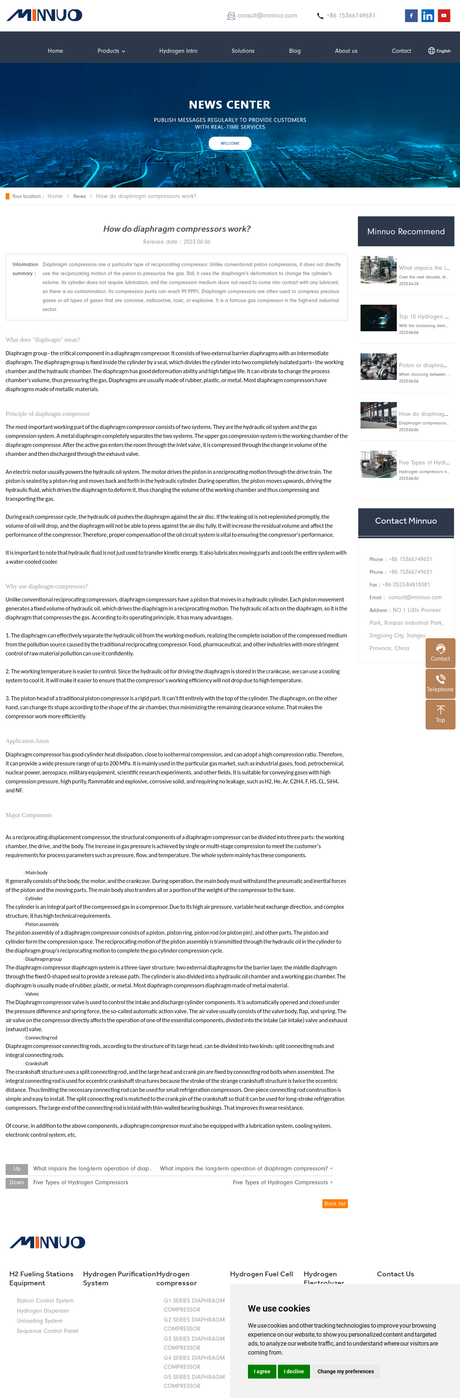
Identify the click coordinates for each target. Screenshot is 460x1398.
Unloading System (39, 1321)
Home (55, 51)
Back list (335, 1203)
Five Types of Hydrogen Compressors (80, 1182)
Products (111, 51)
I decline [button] (294, 1371)
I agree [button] (262, 1371)
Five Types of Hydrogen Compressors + (283, 1182)
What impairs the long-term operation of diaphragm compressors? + (246, 1168)
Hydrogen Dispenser (43, 1310)
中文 (439, 50)
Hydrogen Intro (178, 51)
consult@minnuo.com (415, 597)
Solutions (243, 51)
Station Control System (45, 1300)
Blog (295, 51)
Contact (401, 51)
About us (346, 51)
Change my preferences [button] (346, 1371)
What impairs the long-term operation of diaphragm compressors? (117, 1168)
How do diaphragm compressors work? (146, 196)
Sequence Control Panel (48, 1331)
